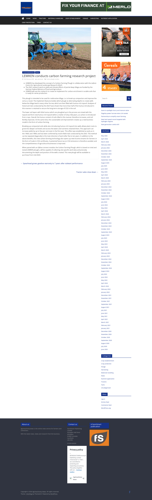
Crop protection (28, 22)
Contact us (47, 22)
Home (28, 18)
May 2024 (104, 208)
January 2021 (105, 328)
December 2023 (106, 223)
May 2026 (104, 136)
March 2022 (105, 286)
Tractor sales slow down (87, 172)
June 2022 (104, 277)
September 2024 (106, 196)
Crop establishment (72, 18)
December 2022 (106, 259)
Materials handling (55, 18)
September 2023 (106, 232)
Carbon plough (50, 79)
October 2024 (105, 193)
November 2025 (106, 154)
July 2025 (104, 166)
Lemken (57, 79)
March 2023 (105, 250)
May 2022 (104, 280)
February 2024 (106, 217)
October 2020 (105, 337)
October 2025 (105, 157)
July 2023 (104, 238)
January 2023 (105, 256)
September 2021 (106, 304)
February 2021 (106, 325)
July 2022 (104, 274)
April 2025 (104, 175)
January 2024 (105, 220)
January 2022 (105, 292)
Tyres (39, 22)
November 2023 (106, 226)
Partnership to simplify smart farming (113, 116)
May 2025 (104, 172)
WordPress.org (106, 408)
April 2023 (104, 247)
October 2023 (105, 229)
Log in (103, 399)
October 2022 (105, 265)
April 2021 (104, 319)
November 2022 (106, 262)
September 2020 (106, 340)
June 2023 (104, 241)
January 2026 (105, 148)
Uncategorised (106, 388)
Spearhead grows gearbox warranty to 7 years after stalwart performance (52, 163)
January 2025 (105, 184)
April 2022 (104, 283)
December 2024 (106, 187)
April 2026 (104, 139)
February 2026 (106, 145)
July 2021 (104, 310)
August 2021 (105, 307)
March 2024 (105, 214)
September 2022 (106, 268)
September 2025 (106, 160)
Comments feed (106, 405)
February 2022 (106, 289)
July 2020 (104, 346)
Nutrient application (109, 18)
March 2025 (105, 178)
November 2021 (106, 298)
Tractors (42, 18)
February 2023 (106, 253)
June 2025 (104, 169)
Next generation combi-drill (110, 124)
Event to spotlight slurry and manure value (115, 110)
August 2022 (105, 271)
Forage (85, 18)
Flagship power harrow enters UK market (114, 113)
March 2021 (105, 322)
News (35, 18)
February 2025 (106, 181)
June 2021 (104, 313)
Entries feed (105, 402)
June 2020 (104, 349)
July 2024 (104, 202)
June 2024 (104, 205)
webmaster (40, 79)
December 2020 (106, 331)
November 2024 (106, 190)
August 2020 (105, 343)
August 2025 (105, 163)
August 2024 (105, 199)
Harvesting (94, 18)
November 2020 (106, 334)
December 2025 (106, 151)
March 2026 (105, 142)
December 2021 (106, 295)
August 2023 (105, 235)
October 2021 (105, 301)
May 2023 (104, 244)
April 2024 (104, 211)
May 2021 (104, 316)
